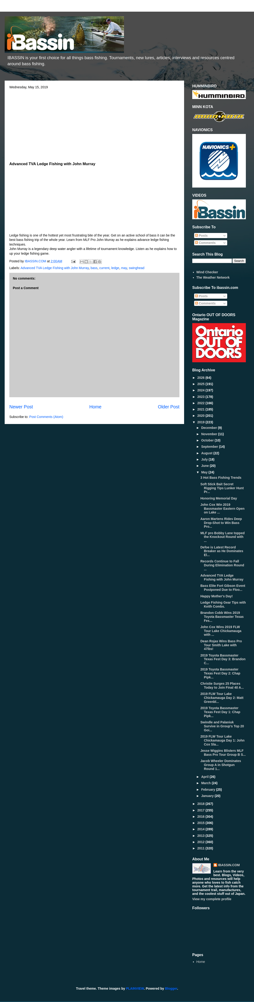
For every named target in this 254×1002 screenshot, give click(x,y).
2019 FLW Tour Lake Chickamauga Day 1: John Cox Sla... (222, 740)
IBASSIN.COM (36, 261)
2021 (201, 409)
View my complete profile (211, 899)
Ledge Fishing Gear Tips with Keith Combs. (223, 604)
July (205, 459)
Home (95, 406)
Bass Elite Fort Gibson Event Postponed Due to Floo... (222, 588)
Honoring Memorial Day (218, 498)
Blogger (171, 988)
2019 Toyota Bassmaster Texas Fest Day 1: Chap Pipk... (220, 712)
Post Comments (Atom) (46, 417)
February (208, 789)
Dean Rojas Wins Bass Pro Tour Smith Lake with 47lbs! (221, 645)
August (207, 453)
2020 (201, 415)
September (210, 446)
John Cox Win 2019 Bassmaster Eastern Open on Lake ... (222, 508)
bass (94, 268)
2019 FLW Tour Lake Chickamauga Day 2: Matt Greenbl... (222, 698)
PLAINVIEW (135, 988)
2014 (201, 829)
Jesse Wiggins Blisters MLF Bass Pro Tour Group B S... (223, 752)
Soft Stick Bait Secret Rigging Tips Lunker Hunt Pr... (222, 488)
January (208, 796)
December (209, 428)
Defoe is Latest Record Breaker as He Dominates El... (221, 551)
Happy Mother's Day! (216, 596)
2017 (201, 810)
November (209, 434)
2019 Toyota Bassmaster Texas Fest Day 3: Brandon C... (223, 659)
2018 (201, 804)
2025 (201, 384)
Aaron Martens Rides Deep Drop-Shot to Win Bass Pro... (221, 523)
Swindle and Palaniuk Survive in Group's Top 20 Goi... (222, 726)
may (124, 268)
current (104, 268)
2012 (201, 842)
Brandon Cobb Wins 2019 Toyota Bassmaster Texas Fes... (222, 616)
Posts (201, 235)
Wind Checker (207, 272)
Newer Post (21, 406)
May (204, 472)
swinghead (136, 268)
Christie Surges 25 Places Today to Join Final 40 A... (222, 685)
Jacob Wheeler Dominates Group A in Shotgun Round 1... (220, 765)
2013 (201, 836)
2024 (201, 390)
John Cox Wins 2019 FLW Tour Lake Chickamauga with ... (220, 631)
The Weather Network (213, 277)
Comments (205, 243)
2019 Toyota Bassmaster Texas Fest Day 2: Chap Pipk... (220, 673)
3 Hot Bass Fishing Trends (220, 477)
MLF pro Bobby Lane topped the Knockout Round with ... (222, 537)
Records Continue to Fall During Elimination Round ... (222, 565)
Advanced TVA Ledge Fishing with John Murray (55, 268)
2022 (201, 403)
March (206, 783)
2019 (201, 422)
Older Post (168, 406)
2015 (201, 823)
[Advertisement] (94, 124)
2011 (201, 848)
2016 (201, 816)
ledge (115, 268)
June (205, 466)
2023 (201, 397)
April (205, 777)
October (208, 440)
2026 (201, 378)
